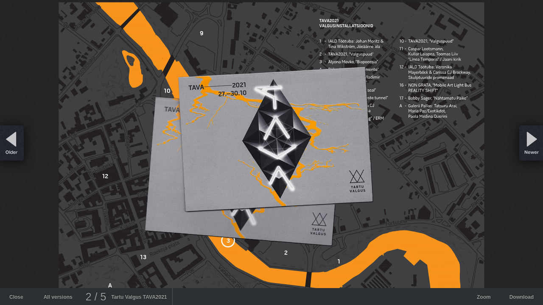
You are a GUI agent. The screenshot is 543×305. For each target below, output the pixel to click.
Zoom (484, 297)
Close (16, 297)
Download (521, 297)
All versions (58, 297)
